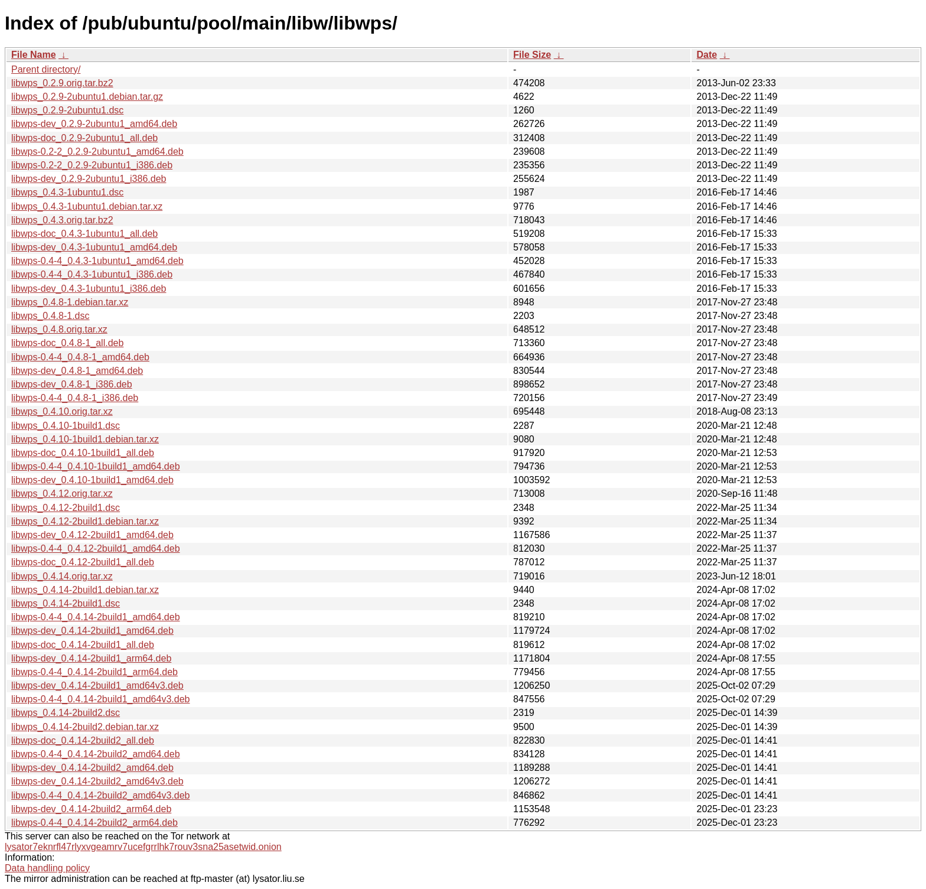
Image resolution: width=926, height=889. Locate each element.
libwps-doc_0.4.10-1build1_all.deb (82, 453)
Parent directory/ (45, 69)
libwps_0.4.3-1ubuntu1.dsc (67, 192)
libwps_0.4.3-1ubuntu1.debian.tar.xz (86, 206)
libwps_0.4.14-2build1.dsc (65, 603)
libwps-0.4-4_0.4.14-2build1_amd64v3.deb (100, 699)
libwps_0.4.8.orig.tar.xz (59, 329)
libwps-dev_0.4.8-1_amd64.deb (77, 371)
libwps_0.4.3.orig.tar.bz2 (62, 220)
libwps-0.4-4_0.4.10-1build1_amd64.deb (95, 466)
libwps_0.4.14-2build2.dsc (65, 713)
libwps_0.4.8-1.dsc (50, 316)
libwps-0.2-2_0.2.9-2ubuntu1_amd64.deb (97, 151)
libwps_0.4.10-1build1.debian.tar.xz (85, 439)
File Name (33, 55)
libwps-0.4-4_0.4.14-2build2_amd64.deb (95, 754)
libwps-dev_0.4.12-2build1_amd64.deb (92, 535)
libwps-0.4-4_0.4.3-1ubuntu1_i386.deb (91, 274)
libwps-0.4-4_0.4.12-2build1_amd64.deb (95, 548)
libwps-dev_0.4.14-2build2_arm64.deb (91, 809)
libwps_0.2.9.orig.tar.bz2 (62, 83)
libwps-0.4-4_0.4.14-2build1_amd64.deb (95, 617)
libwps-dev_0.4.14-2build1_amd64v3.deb (97, 685)
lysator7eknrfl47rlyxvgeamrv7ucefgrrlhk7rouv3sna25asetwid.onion (143, 847)
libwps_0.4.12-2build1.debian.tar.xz (85, 521)
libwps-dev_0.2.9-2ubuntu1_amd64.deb (94, 124)
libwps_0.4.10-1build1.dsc (65, 426)
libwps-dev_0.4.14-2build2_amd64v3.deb (97, 781)
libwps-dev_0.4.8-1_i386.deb (71, 384)
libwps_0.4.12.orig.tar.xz (62, 494)
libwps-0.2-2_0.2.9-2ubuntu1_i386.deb (91, 165)
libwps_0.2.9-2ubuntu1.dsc (67, 110)
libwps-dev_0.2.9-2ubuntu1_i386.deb (88, 179)
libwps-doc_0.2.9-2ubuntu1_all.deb (84, 138)
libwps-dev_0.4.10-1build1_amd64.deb (92, 480)
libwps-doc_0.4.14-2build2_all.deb (82, 740)
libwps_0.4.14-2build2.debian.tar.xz (85, 727)
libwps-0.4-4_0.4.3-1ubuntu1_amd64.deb (97, 261)
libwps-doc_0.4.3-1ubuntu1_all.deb (84, 234)
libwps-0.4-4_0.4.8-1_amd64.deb (80, 357)
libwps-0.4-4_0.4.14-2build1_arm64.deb (94, 672)
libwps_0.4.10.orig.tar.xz (62, 411)
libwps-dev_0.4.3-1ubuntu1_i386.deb (88, 289)
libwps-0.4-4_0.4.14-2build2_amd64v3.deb (100, 795)
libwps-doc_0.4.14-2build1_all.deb (82, 645)
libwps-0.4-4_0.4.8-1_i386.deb (74, 398)
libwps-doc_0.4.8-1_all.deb (67, 343)
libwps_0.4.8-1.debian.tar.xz (69, 302)
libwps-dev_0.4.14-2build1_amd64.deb (92, 631)
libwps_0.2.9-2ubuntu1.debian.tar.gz (87, 97)
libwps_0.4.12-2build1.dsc (65, 508)
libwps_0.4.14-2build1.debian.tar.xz (85, 590)
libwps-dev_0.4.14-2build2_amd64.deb (92, 768)
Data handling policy (47, 868)
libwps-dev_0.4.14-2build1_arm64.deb (91, 658)
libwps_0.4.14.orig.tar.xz (62, 576)
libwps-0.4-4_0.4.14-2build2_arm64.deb (94, 823)
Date (706, 55)
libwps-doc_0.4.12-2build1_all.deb (82, 562)
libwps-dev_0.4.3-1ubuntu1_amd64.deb (94, 247)
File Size (532, 55)
